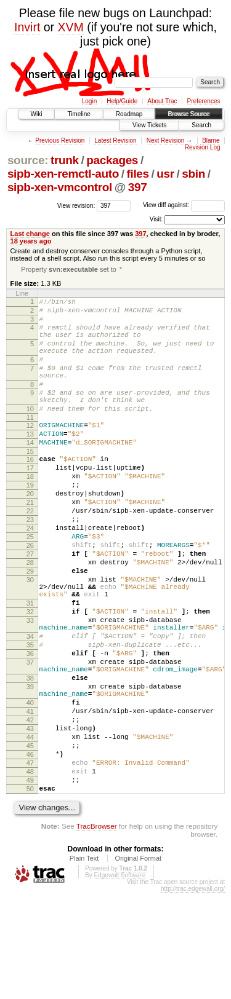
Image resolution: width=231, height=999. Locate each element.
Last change (30, 233)
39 (30, 769)
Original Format (138, 964)
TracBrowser (96, 932)
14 (30, 473)
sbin (193, 173)
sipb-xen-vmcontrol (59, 187)
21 (30, 544)
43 (30, 820)
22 (30, 554)
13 (30, 463)
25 (30, 586)
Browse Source (188, 114)
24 (30, 575)
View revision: (76, 205)
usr (165, 173)
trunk (65, 160)
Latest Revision (115, 140)
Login (89, 101)
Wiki (37, 114)
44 (30, 830)
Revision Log (203, 147)
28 (30, 617)
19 (30, 523)
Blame (210, 140)
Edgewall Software (119, 981)
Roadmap (129, 114)
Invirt (27, 27)
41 (30, 799)
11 (30, 444)
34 (30, 707)
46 (30, 851)
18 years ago (31, 241)
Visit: (156, 219)
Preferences (204, 101)
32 (30, 677)
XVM (71, 27)
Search (201, 125)
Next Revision (166, 140)
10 (30, 434)
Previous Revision (59, 140)
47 (30, 862)
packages (112, 160)
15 (30, 484)
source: (27, 160)
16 (30, 492)
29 (30, 627)
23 (30, 565)
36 (30, 728)
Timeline (78, 114)
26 (30, 596)
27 (30, 606)
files (137, 173)
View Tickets (149, 125)
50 (30, 893)
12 (30, 452)
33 (30, 688)
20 (30, 533)
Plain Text (84, 964)
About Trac (162, 101)
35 (30, 718)
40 (30, 788)
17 (30, 502)
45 (30, 841)
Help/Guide (122, 101)
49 (30, 882)
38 (30, 758)
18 (30, 512)
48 (30, 872)
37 (30, 739)
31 (30, 667)
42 (30, 809)
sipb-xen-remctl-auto (63, 173)
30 (30, 638)
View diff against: (184, 205)
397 (137, 187)
